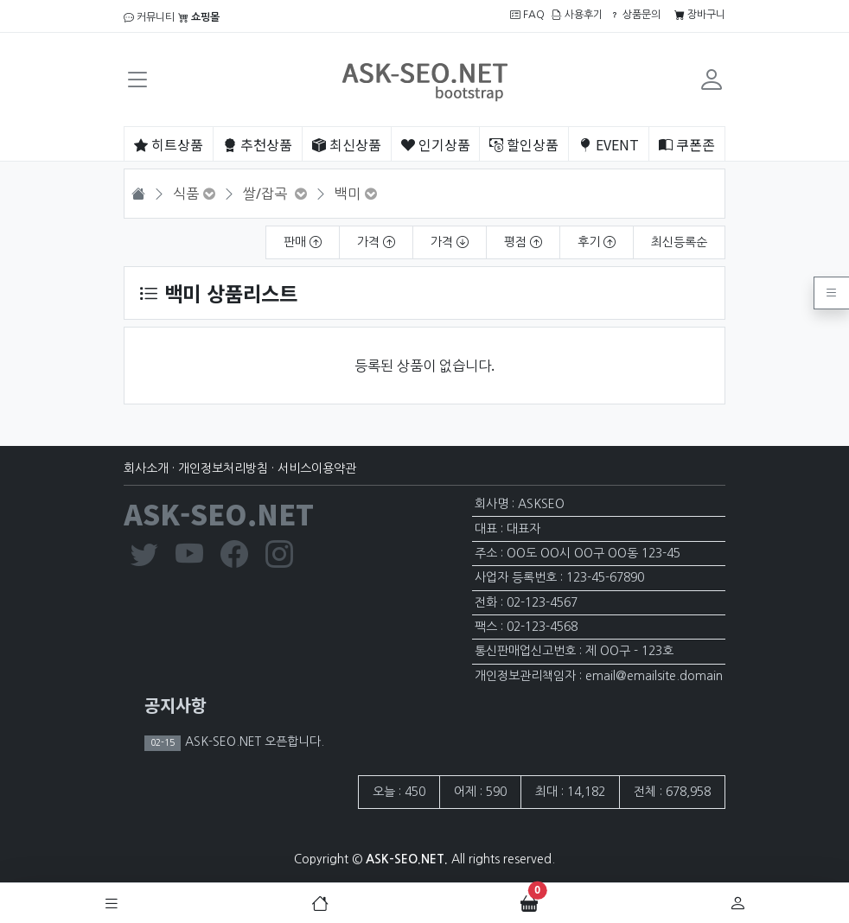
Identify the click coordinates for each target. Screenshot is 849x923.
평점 (523, 242)
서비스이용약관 (317, 468)
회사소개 (146, 468)
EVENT (608, 144)
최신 (346, 144)
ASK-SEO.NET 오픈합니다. (253, 741)
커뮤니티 (149, 17)
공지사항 (175, 704)
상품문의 (635, 15)
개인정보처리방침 (223, 468)
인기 (435, 144)
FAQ (527, 15)
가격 (376, 242)
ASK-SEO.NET (219, 513)
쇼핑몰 (199, 17)
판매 (303, 242)
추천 (257, 144)
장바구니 (699, 15)
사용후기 (577, 15)
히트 (168, 144)
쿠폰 (687, 144)
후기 (597, 242)
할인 (524, 144)
